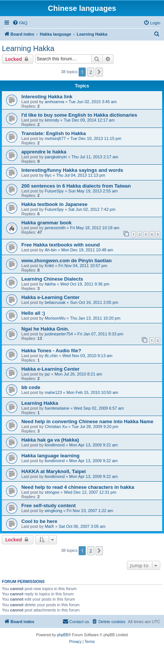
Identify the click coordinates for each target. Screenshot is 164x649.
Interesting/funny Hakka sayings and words (72, 170)
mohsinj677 (55, 138)
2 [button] (90, 72)
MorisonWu (55, 318)
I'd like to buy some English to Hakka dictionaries (79, 115)
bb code (30, 387)
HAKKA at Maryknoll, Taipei (53, 471)
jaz (47, 374)
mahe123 (53, 392)
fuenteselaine (57, 408)
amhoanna (54, 101)
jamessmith (55, 227)
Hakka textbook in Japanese (54, 204)
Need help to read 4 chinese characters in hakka (77, 487)
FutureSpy (54, 191)
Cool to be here (39, 521)
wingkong (53, 510)
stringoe (52, 492)
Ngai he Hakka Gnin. (45, 329)
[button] (99, 72)
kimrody (52, 120)
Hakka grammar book (46, 222)
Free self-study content (48, 505)
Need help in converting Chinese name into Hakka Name (87, 421)
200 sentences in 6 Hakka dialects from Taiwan (76, 186)
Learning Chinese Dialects (52, 279)
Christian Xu (56, 426)
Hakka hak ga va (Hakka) (50, 440)
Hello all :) (33, 313)
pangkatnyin (56, 157)
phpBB (62, 635)
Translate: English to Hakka (53, 133)
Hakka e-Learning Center (50, 297)
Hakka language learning (50, 455)
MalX (49, 526)
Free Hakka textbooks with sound (60, 245)
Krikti (49, 265)
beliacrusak (55, 302)
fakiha (50, 284)
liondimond (54, 445)
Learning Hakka (28, 48)
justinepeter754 (59, 334)
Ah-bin (51, 250)
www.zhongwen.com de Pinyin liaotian (66, 260)
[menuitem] (19, 22)
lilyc (48, 175)
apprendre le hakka (43, 152)
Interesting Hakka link (46, 96)
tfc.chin (51, 355)
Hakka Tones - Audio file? (51, 350)
